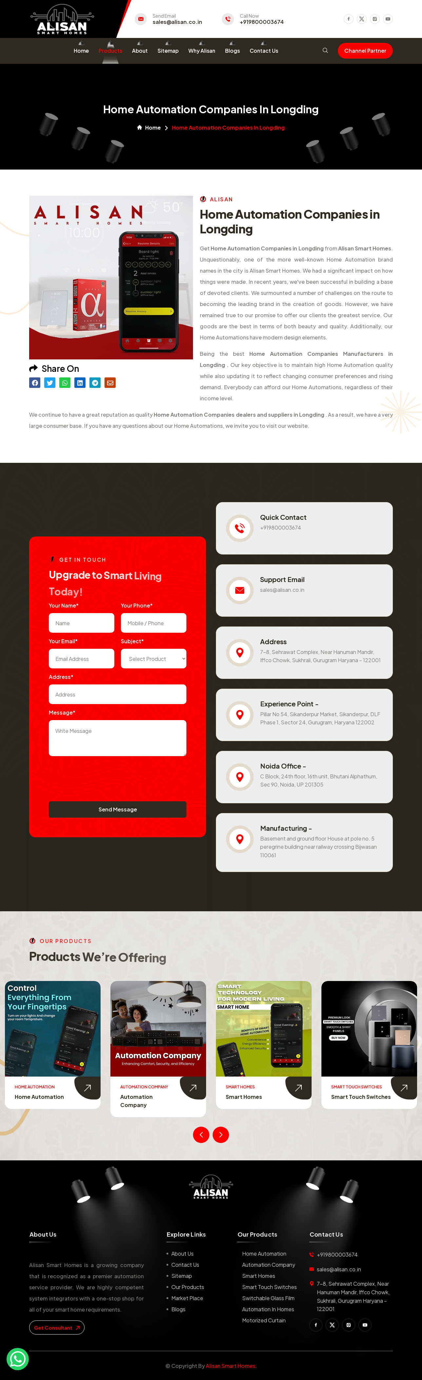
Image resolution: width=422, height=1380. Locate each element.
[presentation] (98, 775)
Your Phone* (137, 605)
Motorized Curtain (264, 1320)
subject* (132, 641)
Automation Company (268, 1264)
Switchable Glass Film (268, 1298)
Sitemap (168, 50)
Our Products (187, 1286)
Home (81, 50)
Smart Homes (244, 1096)
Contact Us (264, 50)
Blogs (232, 50)
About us (182, 1253)
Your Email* (63, 641)
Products (110, 50)
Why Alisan (201, 50)
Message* (62, 712)
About (140, 50)
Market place (187, 1298)
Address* (61, 676)
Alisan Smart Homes (230, 1365)
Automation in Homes (268, 1309)
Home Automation (39, 1096)
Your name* (64, 605)
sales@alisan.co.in (177, 22)
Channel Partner (365, 50)
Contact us (185, 1264)
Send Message (118, 809)
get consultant (57, 1327)
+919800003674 (262, 22)
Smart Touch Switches (361, 1096)
